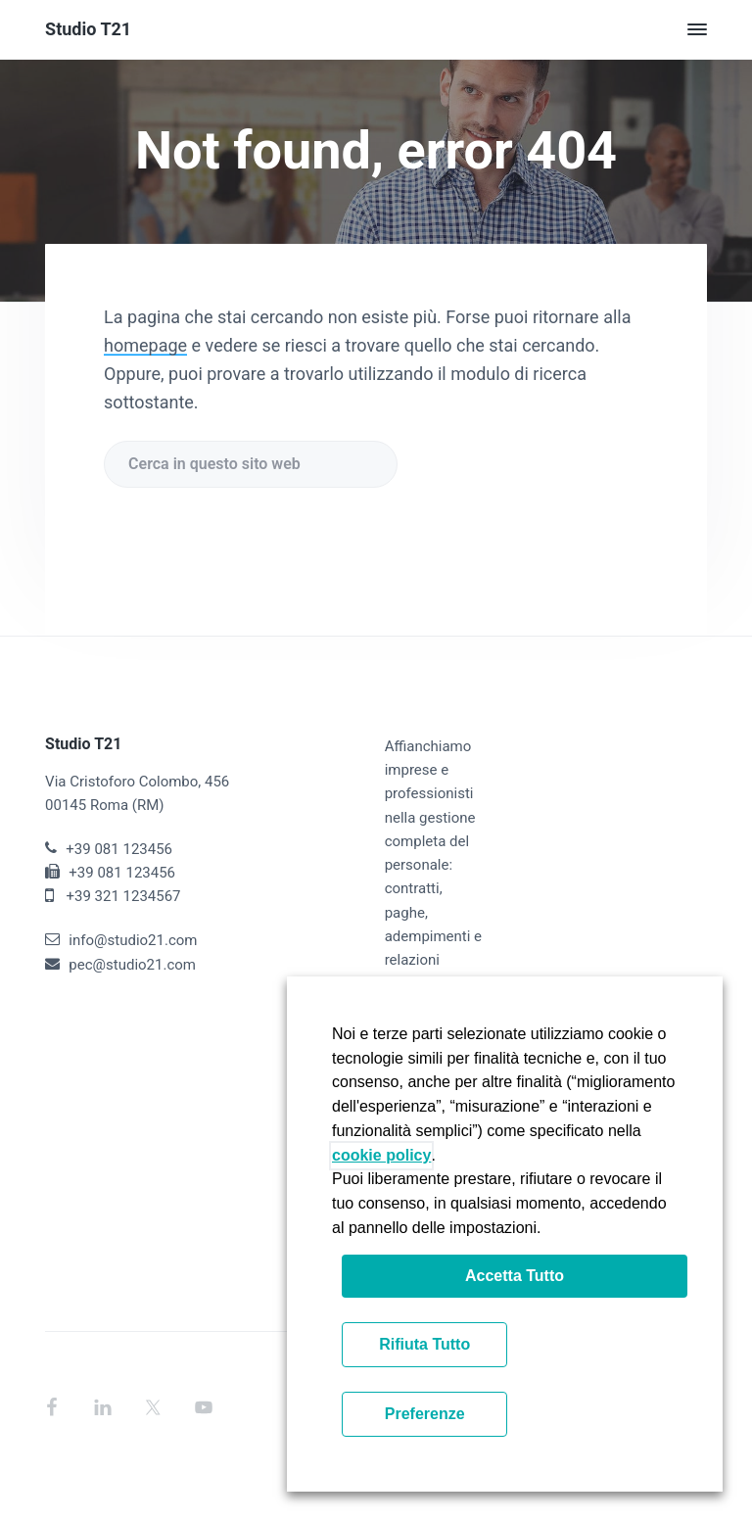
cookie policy (381, 1155)
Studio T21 (88, 29)
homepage (145, 345)
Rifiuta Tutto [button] (424, 1344)
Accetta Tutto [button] (514, 1275)
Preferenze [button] (425, 1413)
